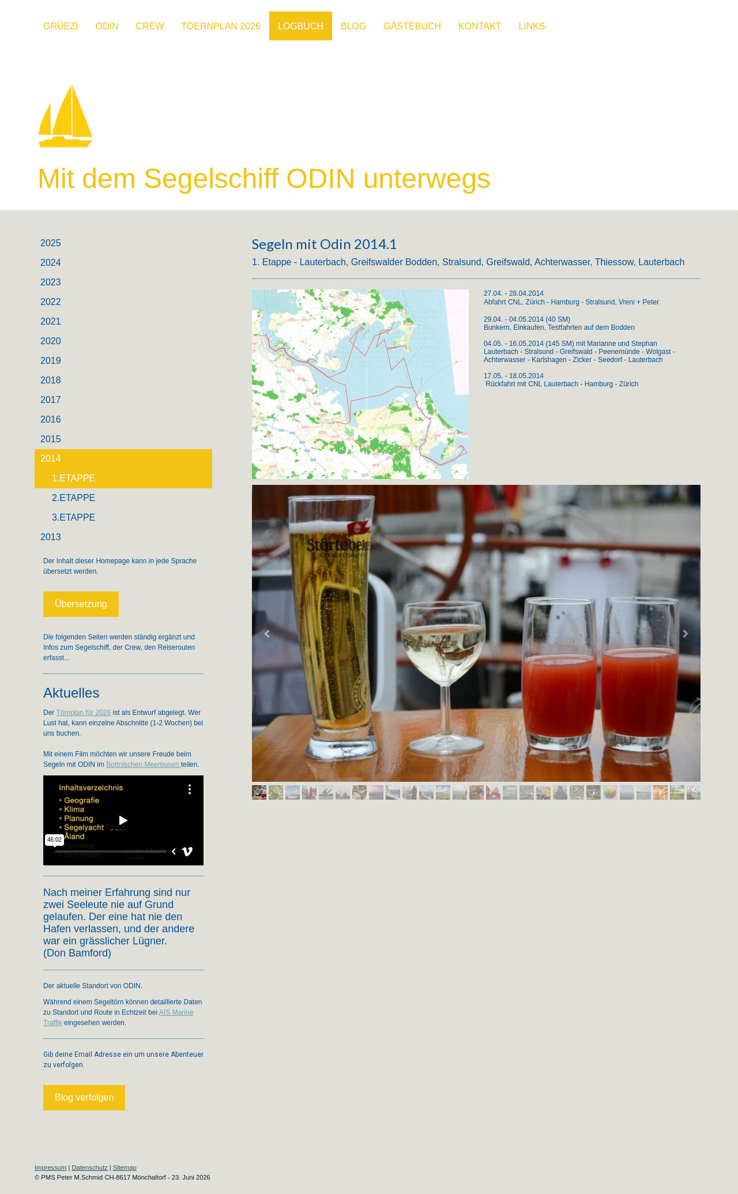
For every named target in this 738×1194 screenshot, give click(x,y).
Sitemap (125, 1167)
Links (531, 26)
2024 (50, 263)
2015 (50, 439)
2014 (50, 459)
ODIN (106, 26)
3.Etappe (73, 517)
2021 (50, 321)
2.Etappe (73, 498)
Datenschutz (89, 1167)
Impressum (50, 1167)
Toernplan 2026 (221, 26)
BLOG (353, 26)
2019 (50, 361)
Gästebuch (412, 26)
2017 (50, 400)
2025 (50, 243)
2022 (50, 302)
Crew (149, 26)
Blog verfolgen (84, 1097)
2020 (50, 341)
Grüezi (60, 26)
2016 (50, 419)
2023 (50, 282)
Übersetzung (81, 604)
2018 (50, 380)
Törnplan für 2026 (83, 713)
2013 (50, 537)
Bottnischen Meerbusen (143, 764)
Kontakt (479, 26)
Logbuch (300, 26)
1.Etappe (73, 478)
